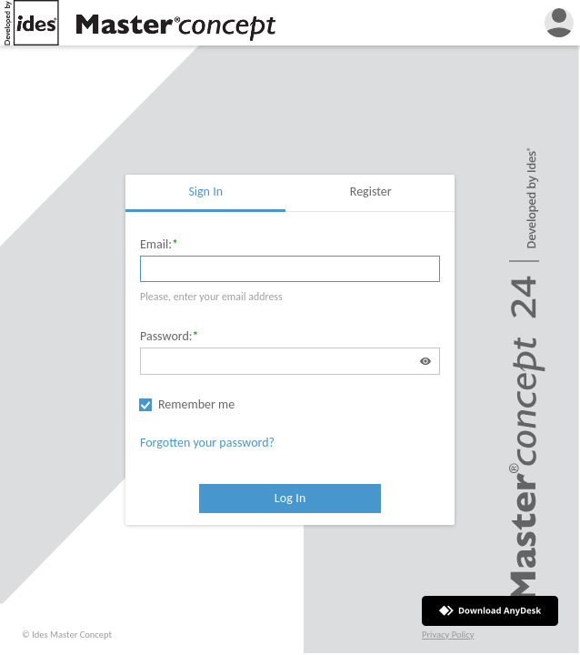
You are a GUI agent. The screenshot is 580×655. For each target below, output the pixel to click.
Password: (166, 336)
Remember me (196, 404)
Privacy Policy (448, 634)
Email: (156, 244)
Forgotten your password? (207, 442)
